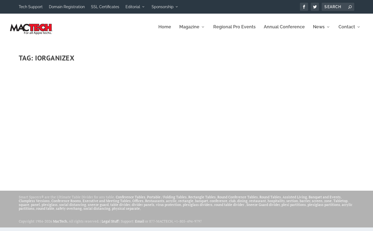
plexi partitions (293, 208)
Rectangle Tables (202, 200)
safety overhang (69, 211)
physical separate (126, 211)
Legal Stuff (110, 224)
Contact (346, 30)
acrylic (171, 204)
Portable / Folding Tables (167, 200)
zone (328, 204)
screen (317, 204)
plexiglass (50, 208)
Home (164, 30)
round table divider (229, 208)
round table (45, 211)
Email (139, 224)
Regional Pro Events (234, 30)
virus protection (168, 208)
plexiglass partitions (324, 208)
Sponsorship (163, 7)
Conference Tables (130, 200)
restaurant (257, 204)
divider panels (143, 208)
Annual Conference (284, 30)
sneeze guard (98, 208)
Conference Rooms (66, 204)
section (292, 204)
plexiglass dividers (197, 208)
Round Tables (270, 200)
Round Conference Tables (237, 200)
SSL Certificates (105, 7)
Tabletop (340, 204)
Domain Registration (67, 7)
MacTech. (60, 224)
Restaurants (154, 204)
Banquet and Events (325, 200)
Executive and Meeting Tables (107, 204)
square (24, 208)
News (319, 30)
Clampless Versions (34, 204)
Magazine (189, 30)
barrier (305, 204)
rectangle (185, 204)
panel (35, 208)
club (232, 204)
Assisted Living (295, 200)
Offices (137, 204)
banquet (201, 204)
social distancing (72, 208)
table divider (120, 208)
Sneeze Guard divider (263, 208)
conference (218, 204)
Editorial (133, 7)
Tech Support (31, 7)
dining (242, 204)
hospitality (276, 204)
